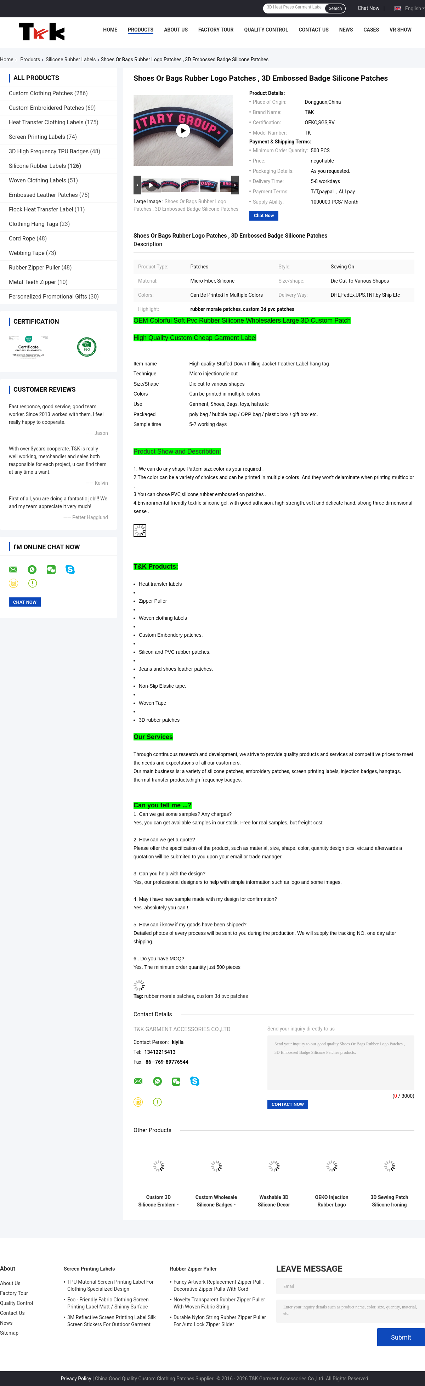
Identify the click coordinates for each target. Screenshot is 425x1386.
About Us (176, 30)
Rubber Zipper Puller (34, 267)
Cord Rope (22, 238)
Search (335, 8)
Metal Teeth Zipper (32, 282)
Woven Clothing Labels (37, 180)
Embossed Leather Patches (43, 195)
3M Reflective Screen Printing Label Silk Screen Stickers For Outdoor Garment (111, 1320)
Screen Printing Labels (37, 137)
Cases (371, 30)
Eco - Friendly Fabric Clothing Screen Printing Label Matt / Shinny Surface (108, 1303)
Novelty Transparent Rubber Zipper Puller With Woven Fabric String (219, 1303)
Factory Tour (216, 30)
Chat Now (368, 8)
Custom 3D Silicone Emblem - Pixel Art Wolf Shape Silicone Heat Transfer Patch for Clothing (158, 1201)
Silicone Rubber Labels (71, 59)
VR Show (401, 30)
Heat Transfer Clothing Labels (46, 122)
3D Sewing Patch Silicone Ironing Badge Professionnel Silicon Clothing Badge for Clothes (389, 1201)
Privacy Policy (76, 1378)
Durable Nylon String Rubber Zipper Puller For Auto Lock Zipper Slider (220, 1320)
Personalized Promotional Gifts (48, 296)
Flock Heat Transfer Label (41, 209)
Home (110, 30)
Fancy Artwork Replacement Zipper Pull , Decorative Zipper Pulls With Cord (219, 1285)
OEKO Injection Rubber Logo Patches (331, 1201)
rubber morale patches (169, 996)
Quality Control (266, 30)
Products (140, 30)
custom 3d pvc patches (222, 996)
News (346, 30)
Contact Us (313, 30)
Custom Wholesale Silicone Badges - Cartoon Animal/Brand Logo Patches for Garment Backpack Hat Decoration (216, 1201)
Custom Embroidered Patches (46, 107)
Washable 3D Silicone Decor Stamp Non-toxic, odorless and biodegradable (274, 1201)
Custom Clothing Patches (41, 93)
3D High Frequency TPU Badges (49, 151)
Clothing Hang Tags (33, 224)
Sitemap (9, 1333)
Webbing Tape (27, 253)
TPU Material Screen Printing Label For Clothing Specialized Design (110, 1285)
